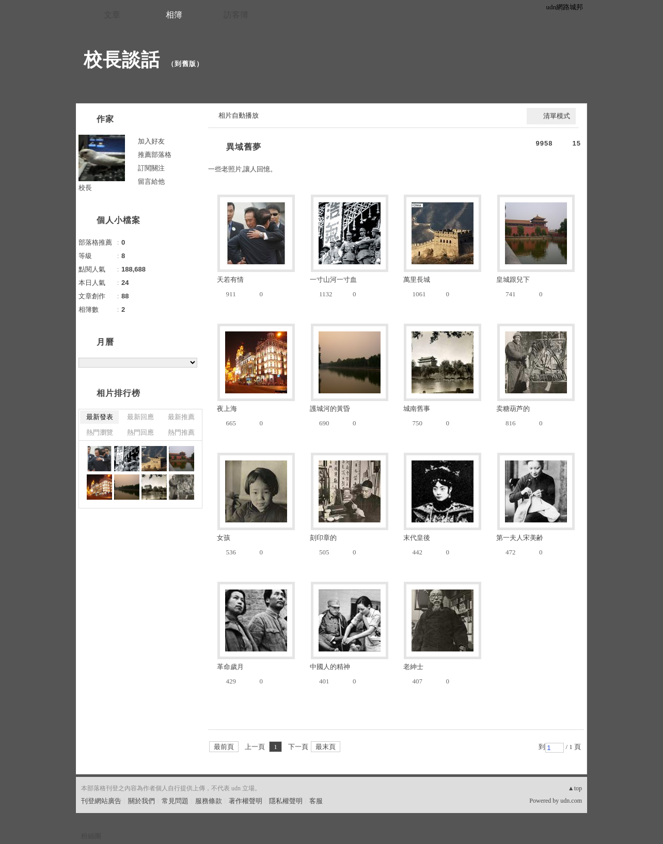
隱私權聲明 (286, 801)
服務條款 (208, 801)
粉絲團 (91, 836)
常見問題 (175, 801)
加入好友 (151, 141)
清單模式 (556, 116)
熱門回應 (140, 432)
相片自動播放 (238, 115)
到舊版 (185, 64)
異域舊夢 (243, 146)
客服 (316, 801)
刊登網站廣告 (101, 801)
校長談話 (122, 59)
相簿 (174, 14)
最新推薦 (181, 417)
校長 (85, 188)
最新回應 (140, 417)
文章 (112, 14)
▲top (575, 788)
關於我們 (141, 801)
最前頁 (224, 747)
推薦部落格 (154, 154)
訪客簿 (236, 14)
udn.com (571, 800)
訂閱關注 (151, 168)
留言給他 (151, 181)
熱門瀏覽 (99, 432)
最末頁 (325, 747)
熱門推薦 (181, 432)
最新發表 (99, 417)
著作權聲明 (245, 801)
